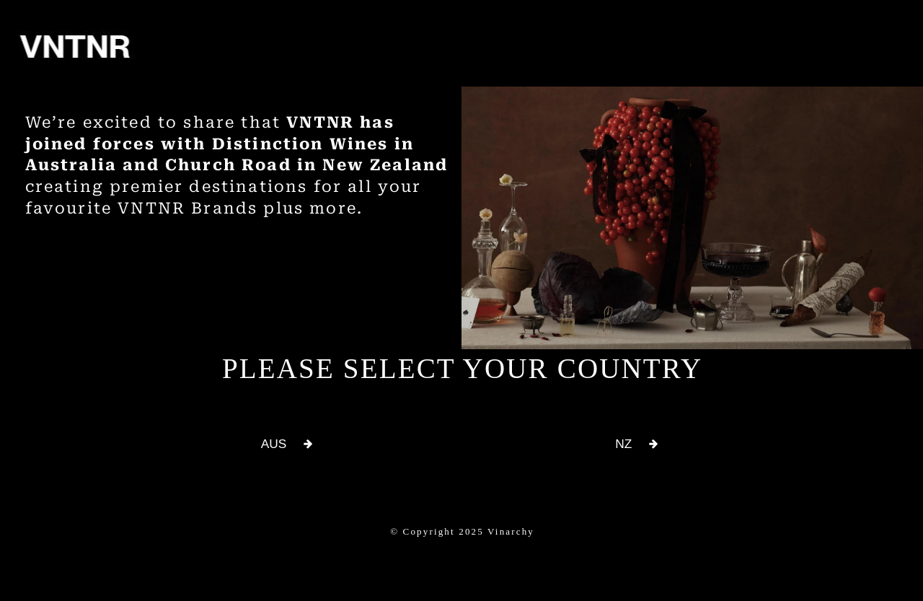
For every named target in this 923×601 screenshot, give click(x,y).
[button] (286, 444)
